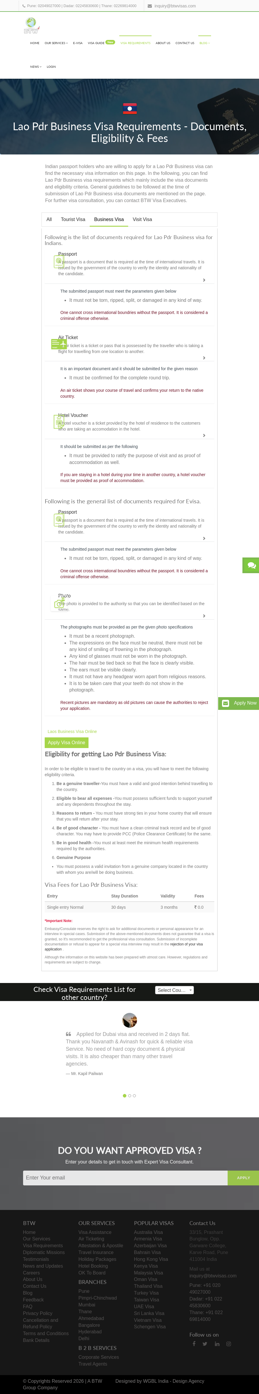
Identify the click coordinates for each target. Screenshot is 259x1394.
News (35, 66)
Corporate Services (98, 1357)
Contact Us (185, 43)
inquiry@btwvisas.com (175, 6)
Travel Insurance (96, 1252)
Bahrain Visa (147, 1252)
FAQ (28, 1306)
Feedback (33, 1299)
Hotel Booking (93, 1266)
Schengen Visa (150, 1326)
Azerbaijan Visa (150, 1245)
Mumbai (86, 1304)
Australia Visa (148, 1232)
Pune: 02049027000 (44, 6)
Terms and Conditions (46, 1333)
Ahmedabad (91, 1318)
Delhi (83, 1338)
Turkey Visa (146, 1292)
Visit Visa (142, 219)
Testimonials (36, 1259)
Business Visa (109, 219)
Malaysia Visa (148, 1272)
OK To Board (91, 1272)
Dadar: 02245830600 (81, 6)
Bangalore (89, 1325)
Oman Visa (145, 1279)
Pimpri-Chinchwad (97, 1297)
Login (51, 66)
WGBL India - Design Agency (173, 1381)
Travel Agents (92, 1363)
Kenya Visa (146, 1266)
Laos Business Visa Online (72, 731)
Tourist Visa (73, 219)
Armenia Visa (148, 1238)
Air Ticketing (91, 1238)
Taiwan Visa (146, 1299)
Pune (83, 1291)
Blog (205, 43)
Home (34, 43)
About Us (163, 43)
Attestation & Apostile (100, 1245)
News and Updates (43, 1266)
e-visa (78, 43)
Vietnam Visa (148, 1320)
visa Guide (101, 42)
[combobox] (174, 990)
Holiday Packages (97, 1259)
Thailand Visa (148, 1286)
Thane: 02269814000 (118, 6)
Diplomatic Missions (44, 1252)
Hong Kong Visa (151, 1259)
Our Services (56, 43)
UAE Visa (144, 1306)
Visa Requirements (135, 43)
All (49, 219)
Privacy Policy (38, 1313)
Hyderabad (90, 1331)
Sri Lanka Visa (149, 1313)
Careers (31, 1272)
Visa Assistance (95, 1232)
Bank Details (36, 1340)
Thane (85, 1311)
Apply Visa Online (66, 742)
